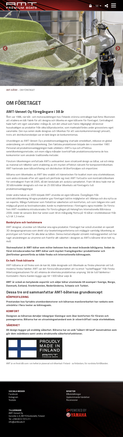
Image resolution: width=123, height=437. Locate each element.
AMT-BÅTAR (11, 90)
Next (118, 48)
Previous (5, 48)
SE (97, 6)
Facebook (13, 394)
